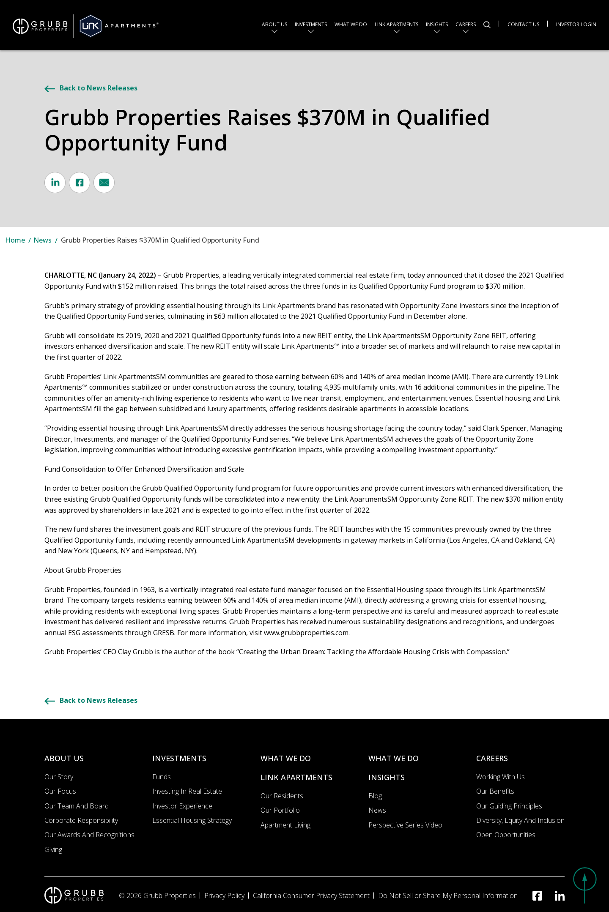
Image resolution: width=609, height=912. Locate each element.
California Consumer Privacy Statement (311, 895)
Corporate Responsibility (81, 820)
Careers (465, 24)
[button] (584, 885)
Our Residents (282, 795)
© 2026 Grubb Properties (157, 895)
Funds (161, 776)
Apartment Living (285, 825)
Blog (375, 795)
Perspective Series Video (405, 825)
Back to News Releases (90, 88)
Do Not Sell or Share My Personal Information (448, 895)
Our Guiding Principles (509, 806)
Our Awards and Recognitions (89, 834)
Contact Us (523, 23)
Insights (437, 24)
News (42, 240)
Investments (311, 24)
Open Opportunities (505, 834)
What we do (351, 24)
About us (274, 24)
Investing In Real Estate (187, 791)
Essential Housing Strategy (192, 820)
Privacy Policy (224, 895)
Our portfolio (280, 810)
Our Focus (60, 791)
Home (15, 240)
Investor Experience (182, 806)
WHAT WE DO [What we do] (286, 758)
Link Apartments (396, 24)
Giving (53, 849)
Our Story (58, 776)
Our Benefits (495, 791)
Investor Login (576, 23)
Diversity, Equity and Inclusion (520, 820)
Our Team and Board (76, 806)
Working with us (500, 776)
